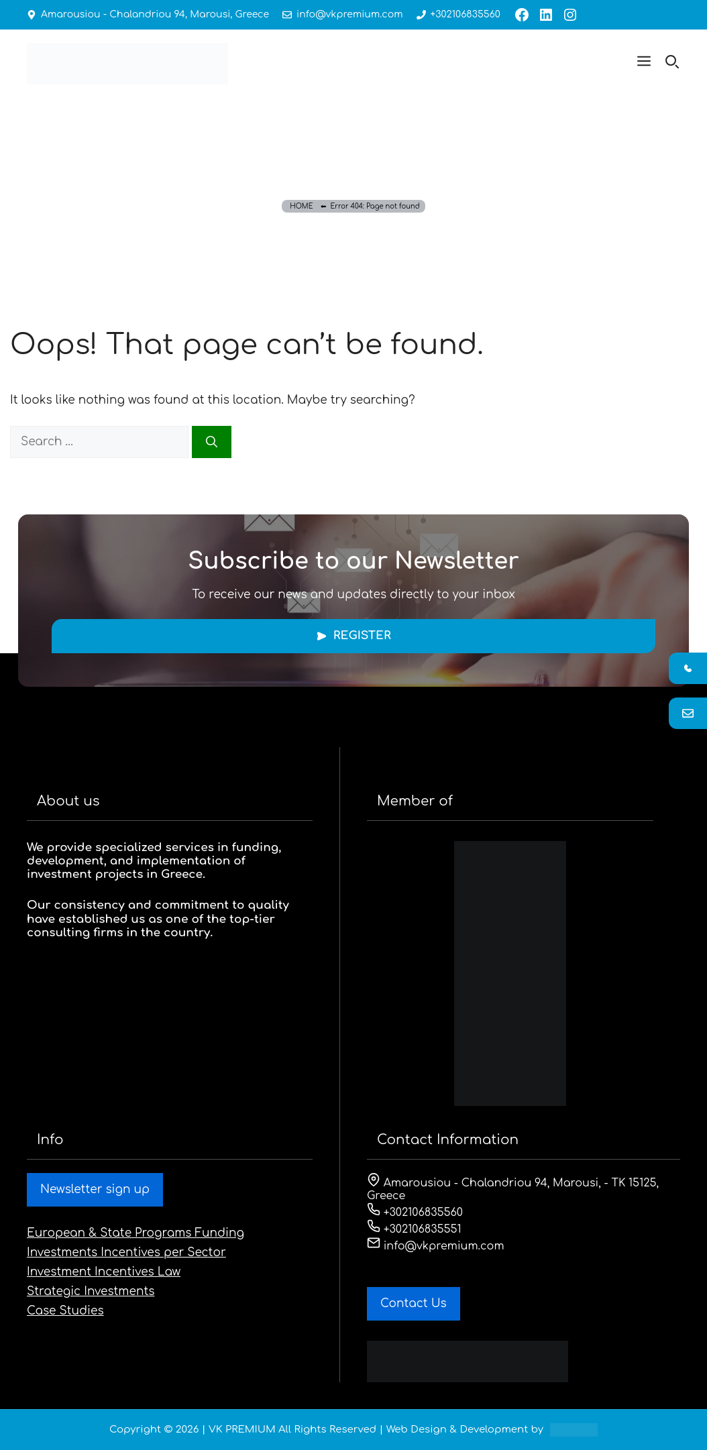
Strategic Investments (90, 1291)
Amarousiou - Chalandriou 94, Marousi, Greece (154, 14)
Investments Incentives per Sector (126, 1252)
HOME (301, 206)
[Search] (211, 442)
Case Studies (65, 1310)
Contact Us (413, 1303)
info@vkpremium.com (347, 14)
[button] (644, 64)
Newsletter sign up (95, 1189)
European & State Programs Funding (135, 1233)
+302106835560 (463, 14)
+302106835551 (414, 1229)
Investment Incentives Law (103, 1272)
